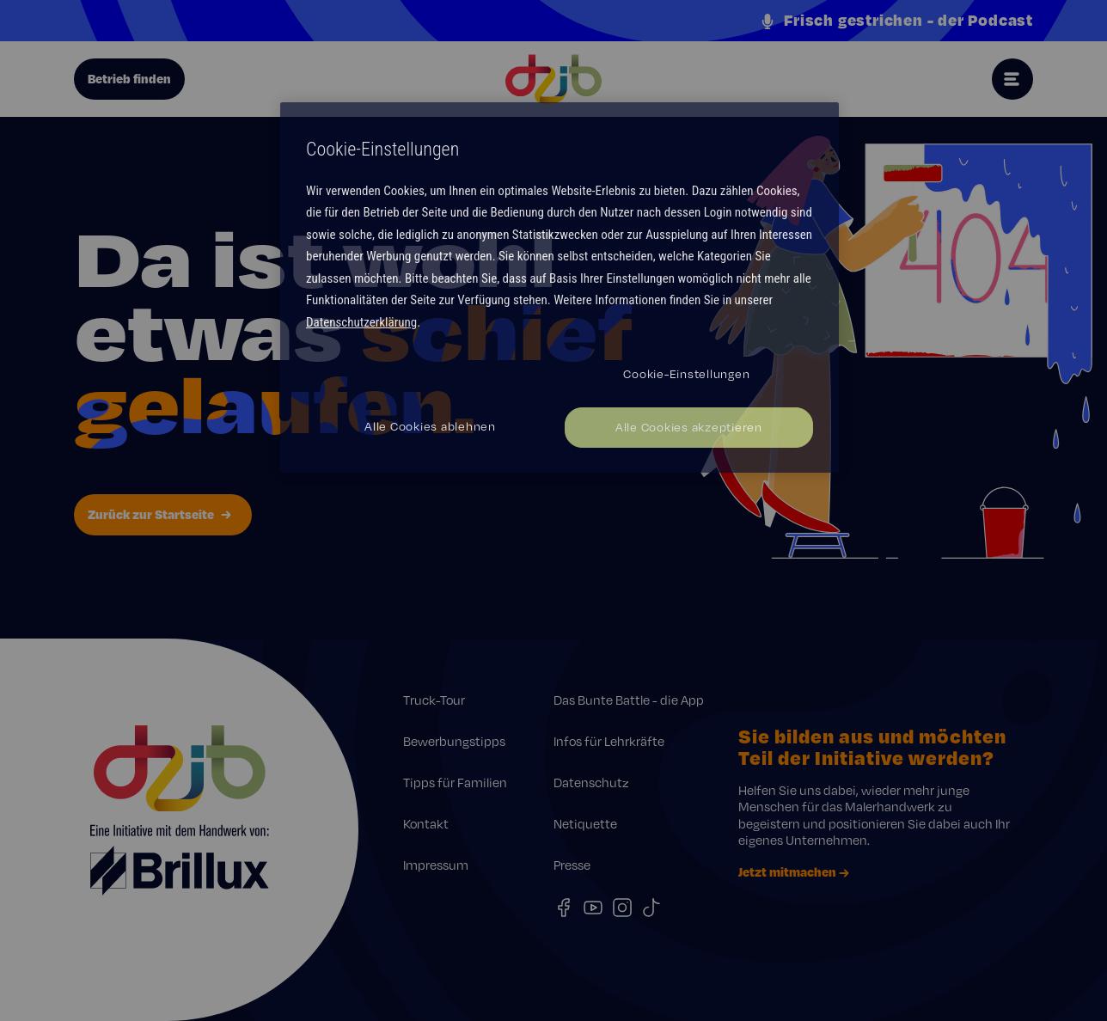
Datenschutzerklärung (361, 322)
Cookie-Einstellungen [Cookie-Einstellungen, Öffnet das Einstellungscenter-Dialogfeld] (686, 373)
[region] (559, 287)
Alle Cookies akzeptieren (688, 427)
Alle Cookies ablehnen (430, 426)
